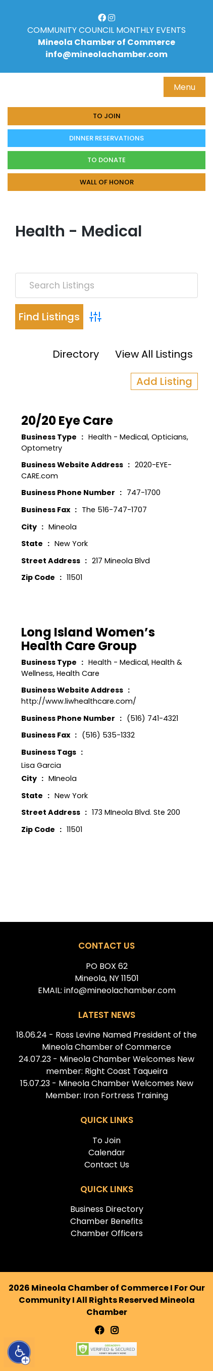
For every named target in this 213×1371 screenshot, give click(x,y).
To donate (106, 160)
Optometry (41, 448)
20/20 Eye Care (67, 420)
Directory (75, 354)
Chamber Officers (107, 1233)
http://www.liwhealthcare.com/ (78, 701)
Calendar (106, 1152)
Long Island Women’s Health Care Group (88, 639)
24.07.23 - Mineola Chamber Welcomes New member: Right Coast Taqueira (106, 1065)
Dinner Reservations (106, 138)
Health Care (78, 673)
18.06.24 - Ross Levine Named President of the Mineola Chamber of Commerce (106, 1041)
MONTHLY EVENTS (151, 30)
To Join (107, 116)
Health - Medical (118, 437)
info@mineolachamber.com (106, 54)
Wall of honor (107, 182)
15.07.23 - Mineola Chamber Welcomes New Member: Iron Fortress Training (106, 1089)
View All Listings (154, 354)
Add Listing (164, 381)
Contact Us (106, 1164)
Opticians (169, 437)
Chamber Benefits (106, 1221)
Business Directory (106, 1209)
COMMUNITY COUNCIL (70, 30)
